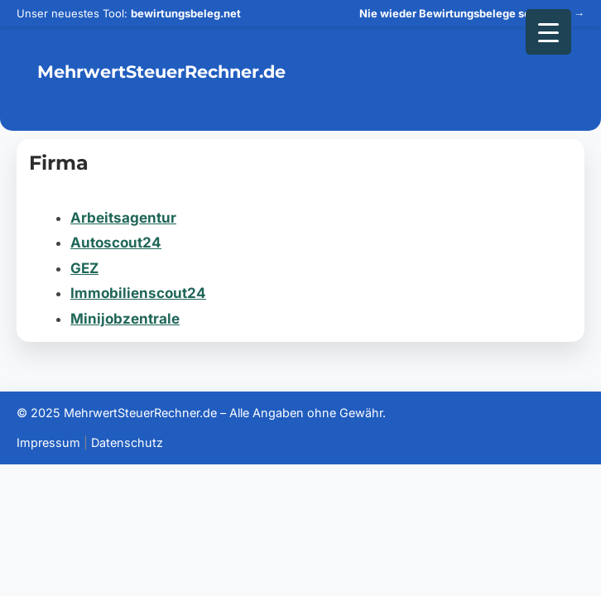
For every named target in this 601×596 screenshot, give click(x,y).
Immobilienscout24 (138, 293)
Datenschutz (127, 442)
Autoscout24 (115, 242)
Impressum (48, 442)
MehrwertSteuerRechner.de (161, 71)
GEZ (84, 268)
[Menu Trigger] (548, 32)
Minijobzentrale (125, 318)
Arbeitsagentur (123, 217)
